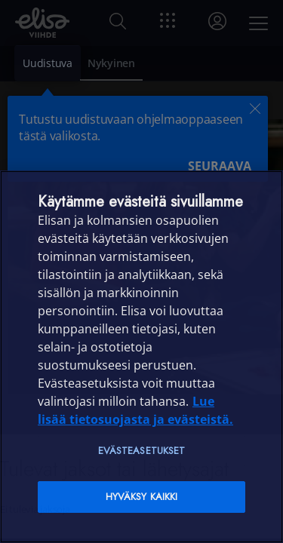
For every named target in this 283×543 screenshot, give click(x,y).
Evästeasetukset (142, 450)
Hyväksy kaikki (142, 496)
